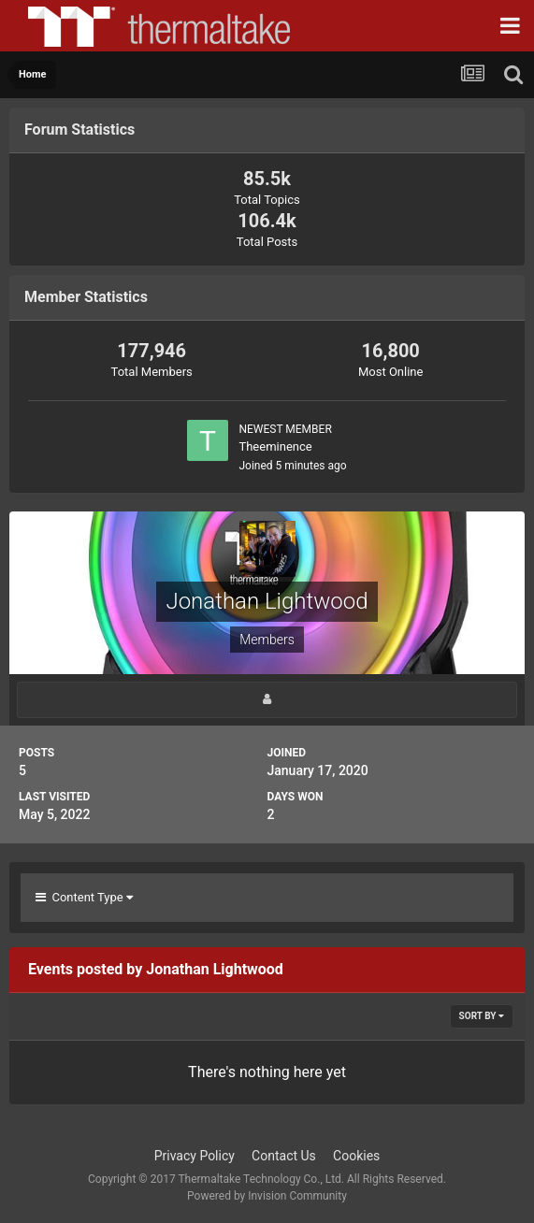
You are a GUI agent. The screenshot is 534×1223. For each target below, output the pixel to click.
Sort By (481, 1016)
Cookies (356, 1155)
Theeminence (274, 446)
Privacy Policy (194, 1155)
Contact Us (284, 1155)
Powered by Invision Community (267, 1195)
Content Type (84, 897)
